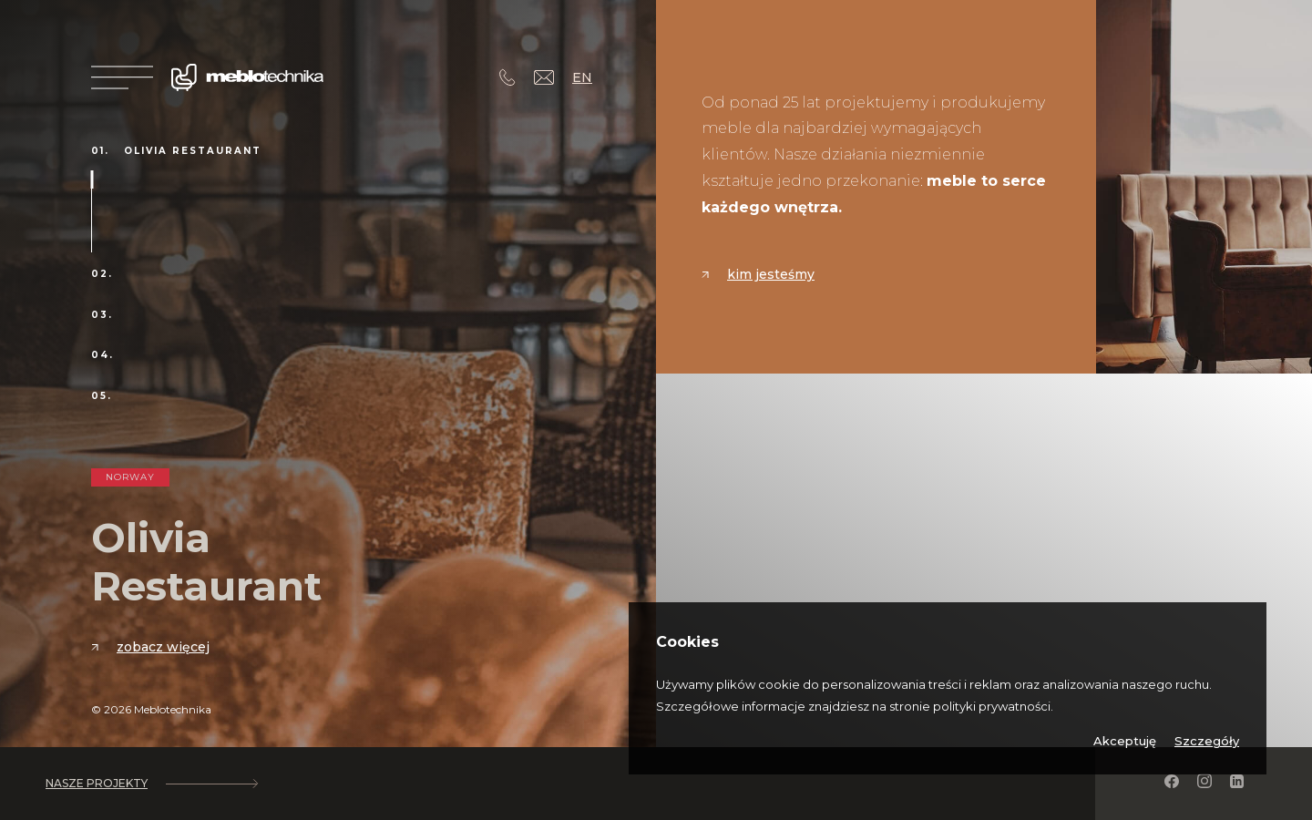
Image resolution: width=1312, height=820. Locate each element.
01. (100, 151)
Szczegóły (1206, 741)
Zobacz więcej (150, 647)
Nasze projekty (151, 783)
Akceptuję (1124, 741)
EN (582, 77)
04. (102, 355)
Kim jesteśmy (758, 274)
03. (102, 315)
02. (102, 274)
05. (101, 396)
